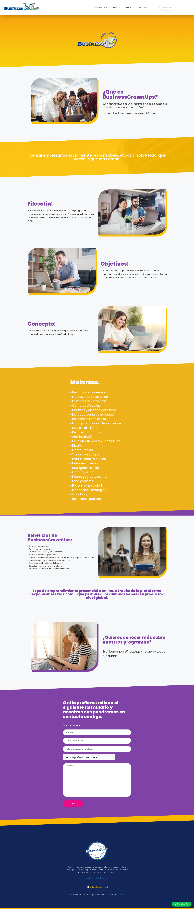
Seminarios (144, 7)
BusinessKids (101, 7)
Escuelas (129, 7)
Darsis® (121, 894)
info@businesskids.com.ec (97, 878)
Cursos (116, 7)
